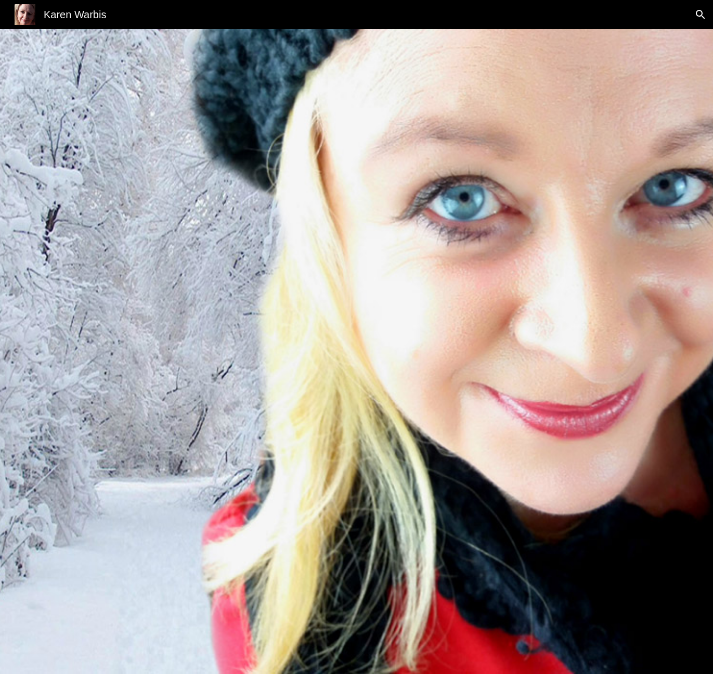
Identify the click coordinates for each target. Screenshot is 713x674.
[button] (700, 14)
